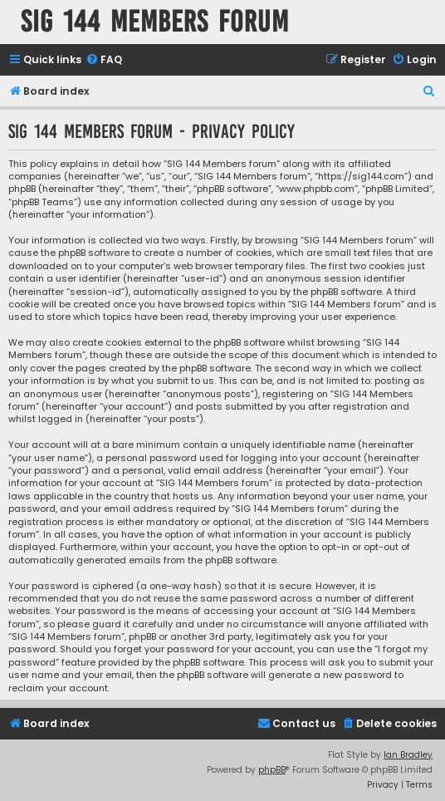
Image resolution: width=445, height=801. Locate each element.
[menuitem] (104, 60)
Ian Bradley (408, 755)
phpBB (272, 770)
